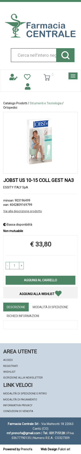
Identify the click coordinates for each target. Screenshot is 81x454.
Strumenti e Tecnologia (46, 103)
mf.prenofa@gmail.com (23, 433)
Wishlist (9, 371)
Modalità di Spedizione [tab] (50, 307)
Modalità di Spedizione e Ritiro (25, 393)
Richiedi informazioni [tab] (23, 316)
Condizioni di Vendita (18, 411)
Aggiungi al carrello (40, 280)
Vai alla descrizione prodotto (22, 211)
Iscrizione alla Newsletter (23, 377)
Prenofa (26, 449)
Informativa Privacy (17, 405)
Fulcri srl (64, 449)
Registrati (10, 366)
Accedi (8, 360)
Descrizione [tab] (16, 307)
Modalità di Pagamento (20, 399)
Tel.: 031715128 (54, 433)
